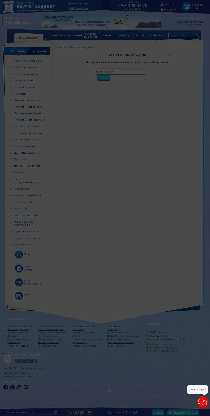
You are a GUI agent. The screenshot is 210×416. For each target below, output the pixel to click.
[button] (202, 402)
